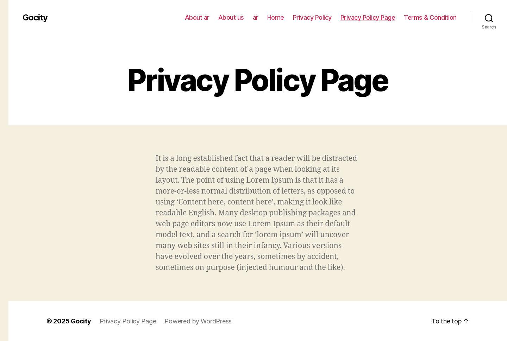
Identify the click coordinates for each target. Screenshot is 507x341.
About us (231, 17)
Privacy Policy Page (367, 17)
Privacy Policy (312, 17)
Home (275, 17)
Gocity (35, 17)
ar (255, 17)
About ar (197, 17)
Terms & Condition (430, 17)
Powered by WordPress (198, 321)
